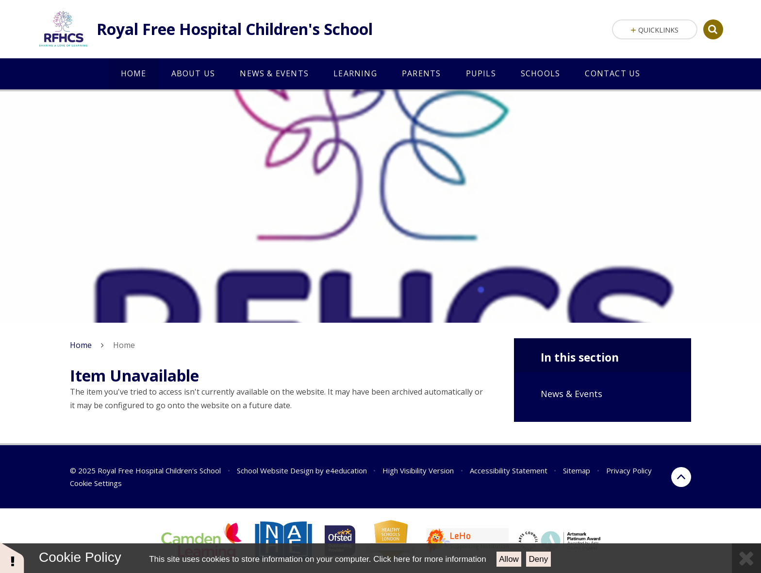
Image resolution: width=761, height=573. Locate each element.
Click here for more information (429, 559)
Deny (538, 559)
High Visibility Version (418, 470)
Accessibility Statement (508, 470)
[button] (12, 557)
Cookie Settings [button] (96, 483)
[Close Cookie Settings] (746, 558)
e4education (346, 470)
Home (81, 345)
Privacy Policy (629, 470)
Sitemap (576, 470)
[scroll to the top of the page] (681, 477)
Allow (509, 559)
